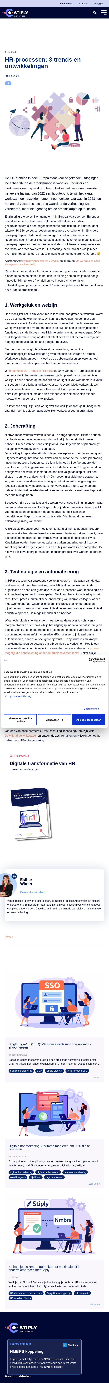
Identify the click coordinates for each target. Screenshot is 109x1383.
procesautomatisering (75, 1172)
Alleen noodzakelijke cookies (20, 719)
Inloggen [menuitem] (98, 3)
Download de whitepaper (21, 735)
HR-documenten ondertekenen (26, 1293)
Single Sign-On (54, 1070)
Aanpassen (54, 719)
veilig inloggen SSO (77, 1070)
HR (8, 83)
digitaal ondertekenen (48, 1172)
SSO (39, 1070)
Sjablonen (36, 1177)
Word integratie (18, 1177)
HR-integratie (82, 1293)
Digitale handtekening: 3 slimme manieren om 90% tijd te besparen (49, 1147)
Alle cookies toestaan (88, 719)
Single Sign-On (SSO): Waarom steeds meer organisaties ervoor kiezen (50, 1045)
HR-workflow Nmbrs (20, 1298)
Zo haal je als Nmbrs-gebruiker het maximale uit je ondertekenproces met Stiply (44, 1268)
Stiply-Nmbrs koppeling (59, 1293)
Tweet (9, 937)
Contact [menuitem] (83, 3)
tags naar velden (54, 1177)
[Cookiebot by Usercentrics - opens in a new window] (91, 660)
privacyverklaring (20, 696)
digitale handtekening (21, 1070)
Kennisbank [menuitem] (66, 3)
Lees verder (94, 1077)
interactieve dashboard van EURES (39, 261)
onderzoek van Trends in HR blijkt (31, 370)
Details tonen (91, 708)
